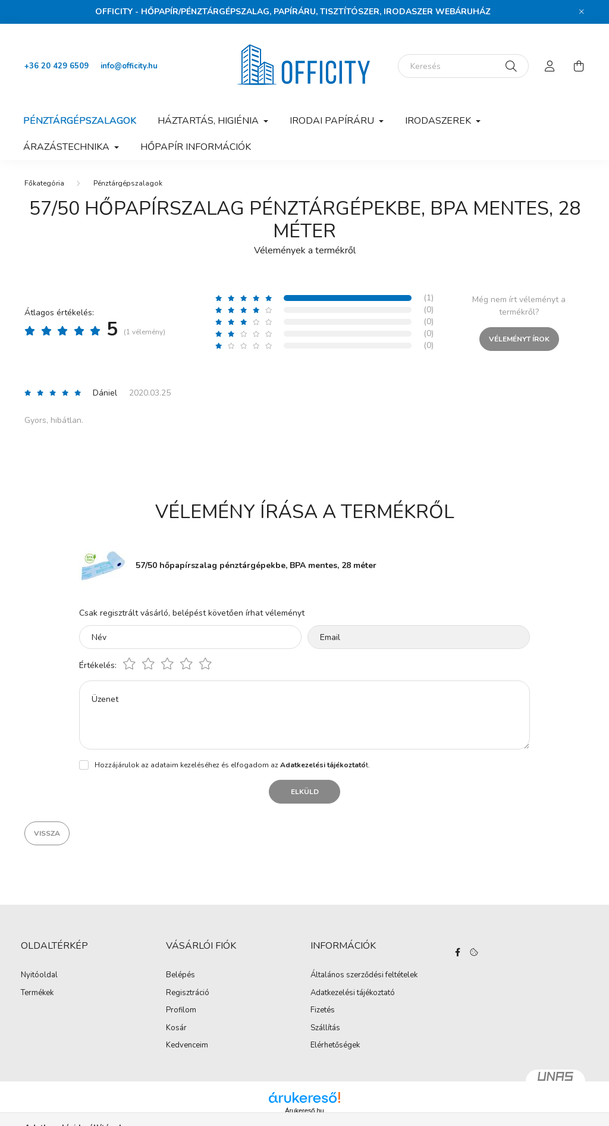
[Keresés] (463, 66)
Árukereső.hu (304, 1110)
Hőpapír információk (195, 146)
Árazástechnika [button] (67, 146)
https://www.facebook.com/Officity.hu (458, 952)
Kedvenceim (187, 1045)
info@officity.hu (129, 66)
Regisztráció (187, 993)
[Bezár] (582, 12)
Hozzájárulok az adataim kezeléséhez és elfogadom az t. (232, 765)
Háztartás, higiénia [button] (209, 120)
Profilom (181, 1010)
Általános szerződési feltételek (363, 975)
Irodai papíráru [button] (333, 120)
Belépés (180, 975)
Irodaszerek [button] (439, 120)
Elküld (305, 791)
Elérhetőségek (335, 1045)
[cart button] (579, 66)
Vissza (47, 833)
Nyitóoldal (39, 975)
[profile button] (550, 66)
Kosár (176, 1028)
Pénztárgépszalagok (79, 120)
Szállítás (325, 1028)
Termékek (37, 993)
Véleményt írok (519, 339)
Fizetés (322, 1010)
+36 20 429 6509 (56, 66)
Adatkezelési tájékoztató (352, 993)
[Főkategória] (44, 183)
